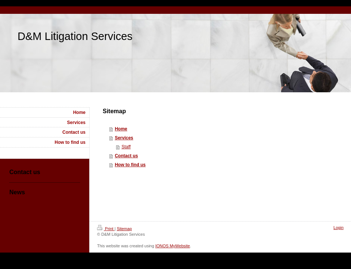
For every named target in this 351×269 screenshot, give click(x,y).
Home (121, 129)
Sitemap (124, 228)
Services (124, 137)
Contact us (126, 155)
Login (338, 227)
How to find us (130, 164)
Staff (125, 146)
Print (106, 228)
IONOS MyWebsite (172, 246)
